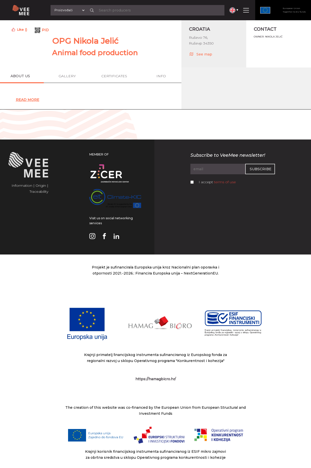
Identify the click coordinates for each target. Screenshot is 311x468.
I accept (217, 182)
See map (200, 54)
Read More (27, 100)
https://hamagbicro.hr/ (155, 379)
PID (45, 30)
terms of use (225, 182)
